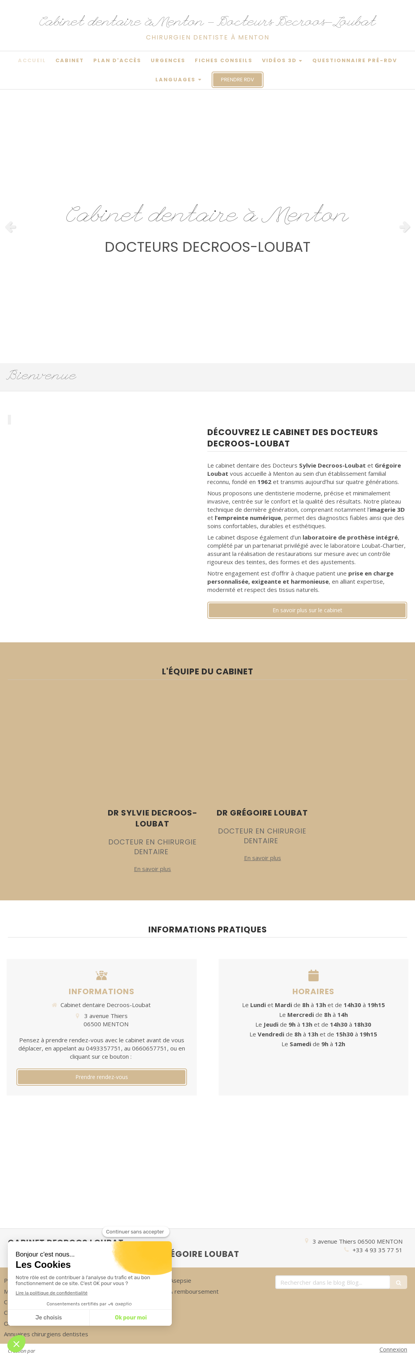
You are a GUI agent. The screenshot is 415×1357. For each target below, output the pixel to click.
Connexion (393, 1349)
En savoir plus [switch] (152, 869)
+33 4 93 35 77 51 (378, 1250)
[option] (207, 226)
